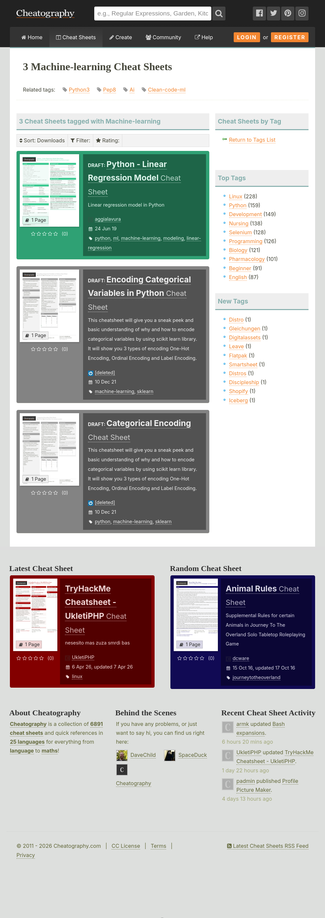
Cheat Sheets (76, 37)
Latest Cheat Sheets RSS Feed (268, 846)
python (102, 238)
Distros (238, 373)
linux (77, 676)
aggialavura (108, 219)
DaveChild (143, 755)
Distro (236, 319)
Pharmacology (247, 259)
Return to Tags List (252, 139)
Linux (236, 196)
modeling (173, 238)
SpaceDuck (192, 755)
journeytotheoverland (257, 677)
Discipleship (244, 382)
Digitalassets (245, 337)
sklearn (145, 391)
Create (120, 37)
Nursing (239, 223)
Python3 (79, 89)
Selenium (240, 232)
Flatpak (238, 355)
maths (50, 750)
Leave (236, 346)
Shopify (238, 391)
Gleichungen (244, 328)
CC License (125, 846)
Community (163, 37)
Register (289, 37)
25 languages (27, 741)
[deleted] (105, 372)
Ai (132, 89)
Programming (246, 241)
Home (32, 37)
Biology (238, 250)
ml (115, 238)
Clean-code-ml (167, 89)
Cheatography (28, 724)
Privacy (25, 855)
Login (247, 37)
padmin (245, 781)
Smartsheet (243, 364)
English (238, 277)
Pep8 (109, 89)
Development (245, 214)
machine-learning (140, 238)
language (22, 750)
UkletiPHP (83, 657)
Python (238, 205)
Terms (158, 846)
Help (204, 37)
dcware (241, 658)
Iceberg (238, 400)
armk (242, 724)
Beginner (240, 268)
